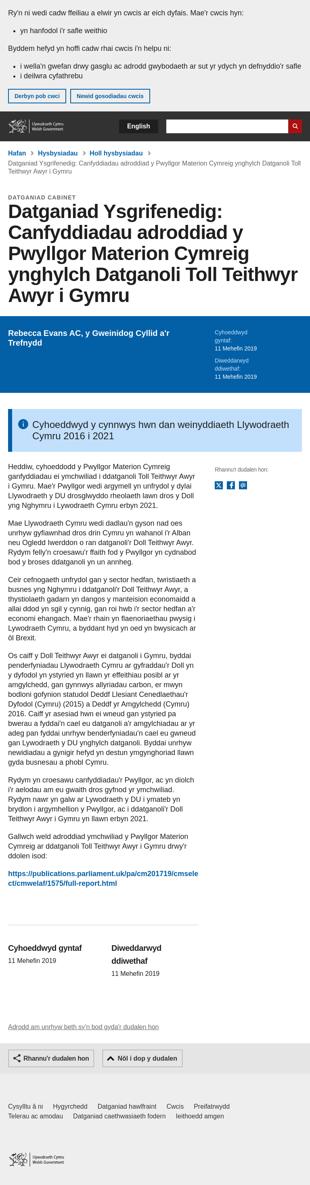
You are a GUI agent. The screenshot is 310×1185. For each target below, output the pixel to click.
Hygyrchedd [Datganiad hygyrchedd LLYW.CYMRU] (70, 1106)
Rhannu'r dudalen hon (56, 1058)
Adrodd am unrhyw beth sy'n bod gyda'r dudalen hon (83, 1027)
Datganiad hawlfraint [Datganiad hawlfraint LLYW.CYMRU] (127, 1106)
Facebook (231, 485)
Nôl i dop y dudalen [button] (147, 1058)
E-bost (243, 485)
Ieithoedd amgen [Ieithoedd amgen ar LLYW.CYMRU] (200, 1116)
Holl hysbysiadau (116, 153)
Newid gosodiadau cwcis (110, 96)
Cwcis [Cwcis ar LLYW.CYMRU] (175, 1106)
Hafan (17, 153)
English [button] (138, 126)
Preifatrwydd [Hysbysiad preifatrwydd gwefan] (212, 1106)
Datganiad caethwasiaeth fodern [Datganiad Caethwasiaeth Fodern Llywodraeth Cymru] (119, 1116)
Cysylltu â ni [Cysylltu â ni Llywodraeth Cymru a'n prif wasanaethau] (25, 1106)
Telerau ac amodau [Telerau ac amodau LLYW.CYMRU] (35, 1116)
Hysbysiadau (58, 153)
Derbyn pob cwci (37, 96)
